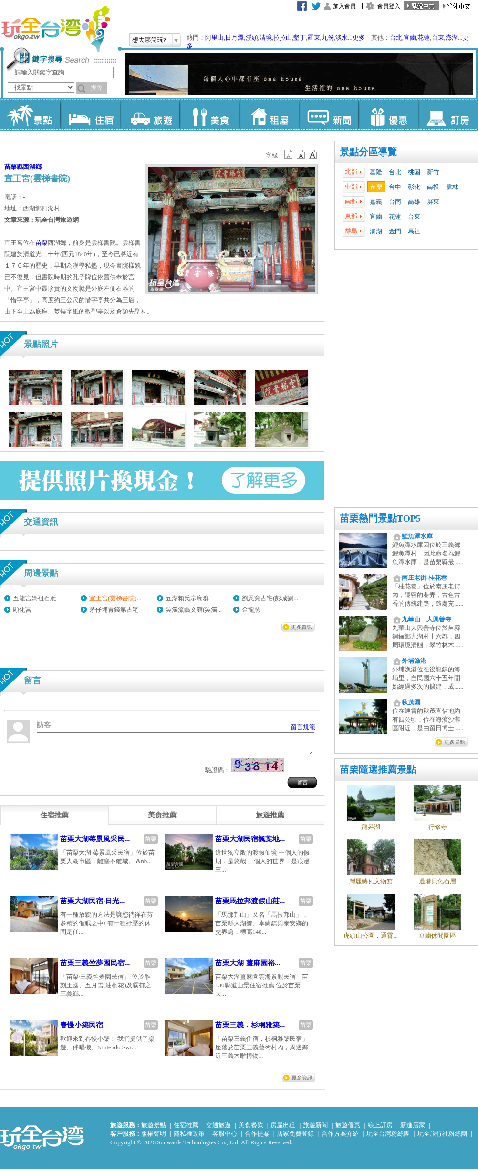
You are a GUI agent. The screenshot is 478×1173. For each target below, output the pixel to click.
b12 (289, 154)
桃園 (414, 172)
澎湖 (452, 37)
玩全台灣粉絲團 (388, 1138)
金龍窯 (251, 609)
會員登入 (388, 6)
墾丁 (299, 37)
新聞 (328, 114)
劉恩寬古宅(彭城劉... (270, 598)
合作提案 (257, 1138)
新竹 (433, 172)
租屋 (269, 114)
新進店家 (412, 1129)
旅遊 (149, 114)
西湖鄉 (32, 166)
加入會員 (344, 6)
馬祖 (414, 231)
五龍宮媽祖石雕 (34, 598)
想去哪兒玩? (149, 39)
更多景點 (454, 742)
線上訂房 (380, 1129)
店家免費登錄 (295, 1138)
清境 (266, 37)
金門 (395, 231)
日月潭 (234, 37)
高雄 (414, 201)
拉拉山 (282, 37)
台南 (395, 201)
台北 (396, 37)
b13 (301, 154)
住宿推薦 (186, 1129)
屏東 (433, 201)
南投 (433, 186)
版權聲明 (153, 1138)
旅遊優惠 (347, 1129)
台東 (438, 37)
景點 (30, 114)
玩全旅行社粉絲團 (442, 1138)
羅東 (314, 37)
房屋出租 (282, 1129)
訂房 (448, 114)
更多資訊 (301, 627)
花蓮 (423, 37)
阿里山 (214, 37)
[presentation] (54, 819)
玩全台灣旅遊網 (55, 28)
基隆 (376, 172)
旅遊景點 (153, 1129)
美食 (209, 114)
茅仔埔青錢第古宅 (114, 609)
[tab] (54, 819)
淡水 (341, 37)
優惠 (388, 114)
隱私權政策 (189, 1138)
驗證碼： (217, 774)
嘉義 (376, 201)
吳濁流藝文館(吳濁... (194, 609)
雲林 (452, 186)
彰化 (414, 186)
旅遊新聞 (315, 1129)
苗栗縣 (13, 166)
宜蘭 (410, 37)
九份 (328, 37)
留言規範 (303, 727)
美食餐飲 (251, 1129)
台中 (395, 186)
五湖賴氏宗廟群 (187, 598)
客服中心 (224, 1138)
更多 (359, 37)
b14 (313, 154)
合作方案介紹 (340, 1138)
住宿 (90, 114)
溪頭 (252, 37)
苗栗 (376, 186)
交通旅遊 (218, 1129)
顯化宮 (22, 609)
